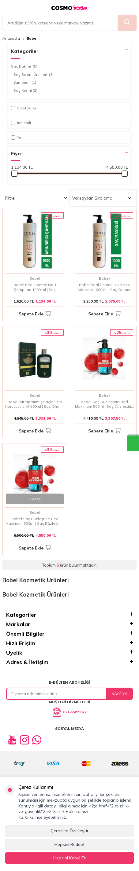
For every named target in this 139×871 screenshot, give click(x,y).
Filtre (36, 198)
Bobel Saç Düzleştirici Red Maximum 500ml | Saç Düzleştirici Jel (104, 404)
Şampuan (24, 82)
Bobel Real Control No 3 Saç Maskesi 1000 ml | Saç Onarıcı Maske (104, 287)
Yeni (17, 137)
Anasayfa (11, 38)
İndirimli (21, 122)
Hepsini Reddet (69, 844)
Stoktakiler (23, 108)
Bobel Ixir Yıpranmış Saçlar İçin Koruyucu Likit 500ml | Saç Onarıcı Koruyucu (34, 404)
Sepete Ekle (35, 314)
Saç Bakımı (24, 66)
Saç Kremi (25, 90)
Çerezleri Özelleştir (69, 830)
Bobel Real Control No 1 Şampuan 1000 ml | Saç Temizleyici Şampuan (34, 287)
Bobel (32, 38)
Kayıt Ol (120, 693)
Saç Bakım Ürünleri (33, 74)
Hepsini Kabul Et (69, 858)
